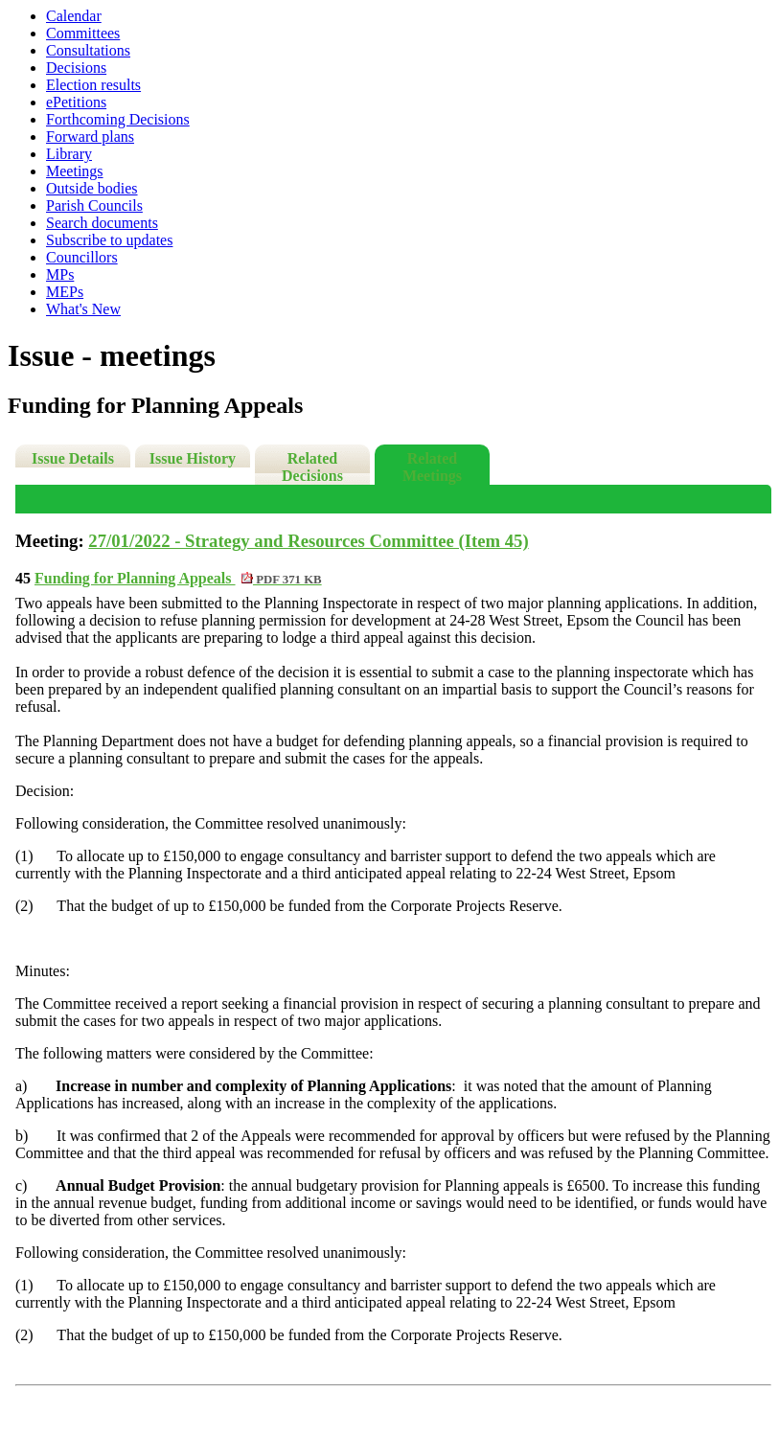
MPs (60, 274)
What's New (83, 309)
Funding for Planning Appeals (178, 578)
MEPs (64, 292)
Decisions (76, 67)
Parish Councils (94, 205)
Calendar (74, 16)
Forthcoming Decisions (118, 119)
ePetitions (76, 102)
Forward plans (90, 136)
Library (69, 154)
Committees (83, 33)
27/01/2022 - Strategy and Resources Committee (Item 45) (308, 541)
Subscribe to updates (109, 240)
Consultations (88, 50)
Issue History (192, 458)
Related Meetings (432, 467)
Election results (93, 85)
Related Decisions (312, 467)
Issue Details (73, 458)
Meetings (74, 171)
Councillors (82, 257)
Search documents (102, 223)
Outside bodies (92, 188)
